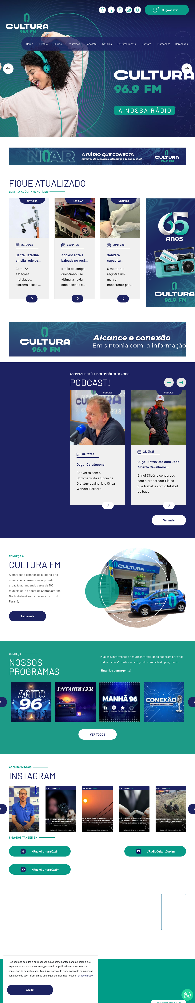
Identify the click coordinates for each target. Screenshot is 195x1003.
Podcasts (91, 43)
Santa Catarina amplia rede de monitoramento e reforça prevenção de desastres (29, 258)
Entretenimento (126, 43)
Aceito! (39, 990)
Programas (73, 43)
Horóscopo (181, 43)
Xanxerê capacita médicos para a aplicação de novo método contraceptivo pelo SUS (119, 258)
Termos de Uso (84, 975)
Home (29, 43)
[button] (167, 10)
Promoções (163, 43)
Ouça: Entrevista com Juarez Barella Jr (92, 464)
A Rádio (43, 43)
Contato (146, 43)
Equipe (58, 43)
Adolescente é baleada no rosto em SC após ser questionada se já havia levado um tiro (74, 258)
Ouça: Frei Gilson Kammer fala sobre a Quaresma (156, 437)
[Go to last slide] (8, 68)
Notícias (107, 43)
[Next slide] (186, 68)
